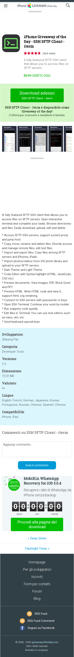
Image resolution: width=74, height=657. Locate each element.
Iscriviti (37, 577)
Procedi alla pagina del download (37, 524)
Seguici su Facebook (41, 628)
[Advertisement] (37, 23)
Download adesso (37, 96)
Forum (37, 591)
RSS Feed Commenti (41, 621)
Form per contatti (37, 584)
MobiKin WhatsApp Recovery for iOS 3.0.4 (42, 481)
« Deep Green (37, 538)
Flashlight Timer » (37, 548)
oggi (37, 75)
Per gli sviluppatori (37, 569)
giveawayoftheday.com (45, 642)
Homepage (37, 562)
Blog (37, 598)
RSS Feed (41, 614)
